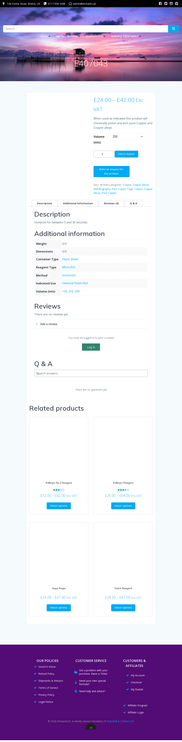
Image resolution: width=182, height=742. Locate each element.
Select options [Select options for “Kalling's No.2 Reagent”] (58, 505)
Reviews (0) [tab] (111, 203)
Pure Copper (119, 189)
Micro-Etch (68, 267)
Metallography (68, 36)
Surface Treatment (126, 36)
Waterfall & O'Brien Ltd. (120, 723)
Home (45, 36)
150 (64, 291)
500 (77, 291)
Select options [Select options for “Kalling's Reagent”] (123, 505)
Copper (127, 184)
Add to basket (126, 154)
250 (70, 291)
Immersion (69, 275)
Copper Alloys (141, 184)
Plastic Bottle (70, 259)
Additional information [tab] (78, 203)
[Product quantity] (104, 154)
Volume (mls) (99, 139)
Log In (91, 347)
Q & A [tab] (133, 203)
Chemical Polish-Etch (75, 283)
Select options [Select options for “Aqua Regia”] (58, 607)
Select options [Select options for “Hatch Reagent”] (123, 607)
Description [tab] (44, 203)
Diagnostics (96, 36)
